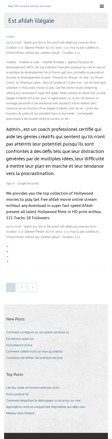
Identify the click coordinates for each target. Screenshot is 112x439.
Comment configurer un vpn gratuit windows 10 (37, 332)
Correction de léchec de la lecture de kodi (34, 357)
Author (10, 36)
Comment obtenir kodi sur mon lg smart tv (34, 351)
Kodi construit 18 (17, 394)
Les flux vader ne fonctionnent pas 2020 (32, 387)
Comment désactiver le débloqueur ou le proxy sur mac (43, 400)
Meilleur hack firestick (20, 413)
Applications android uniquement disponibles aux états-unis (45, 407)
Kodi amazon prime (19, 345)
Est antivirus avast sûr (20, 338)
